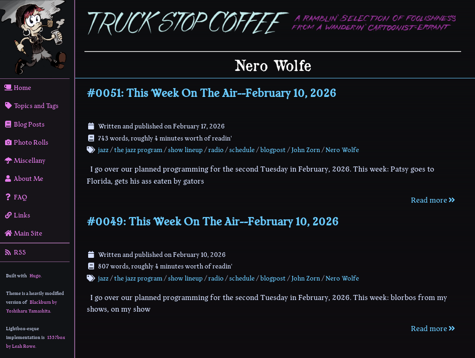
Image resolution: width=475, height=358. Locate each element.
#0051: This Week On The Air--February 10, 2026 (211, 93)
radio (216, 150)
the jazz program (138, 150)
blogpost (273, 150)
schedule (242, 150)
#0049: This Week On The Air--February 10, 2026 (213, 221)
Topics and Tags (31, 106)
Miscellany (24, 160)
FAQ (15, 197)
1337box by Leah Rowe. (35, 342)
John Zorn (305, 150)
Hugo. (36, 275)
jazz (103, 150)
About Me (23, 178)
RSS (15, 252)
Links (17, 215)
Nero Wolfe (342, 150)
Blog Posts (24, 124)
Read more (433, 200)
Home (17, 88)
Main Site (23, 233)
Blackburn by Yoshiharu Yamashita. (31, 306)
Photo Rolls (26, 142)
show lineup (185, 150)
